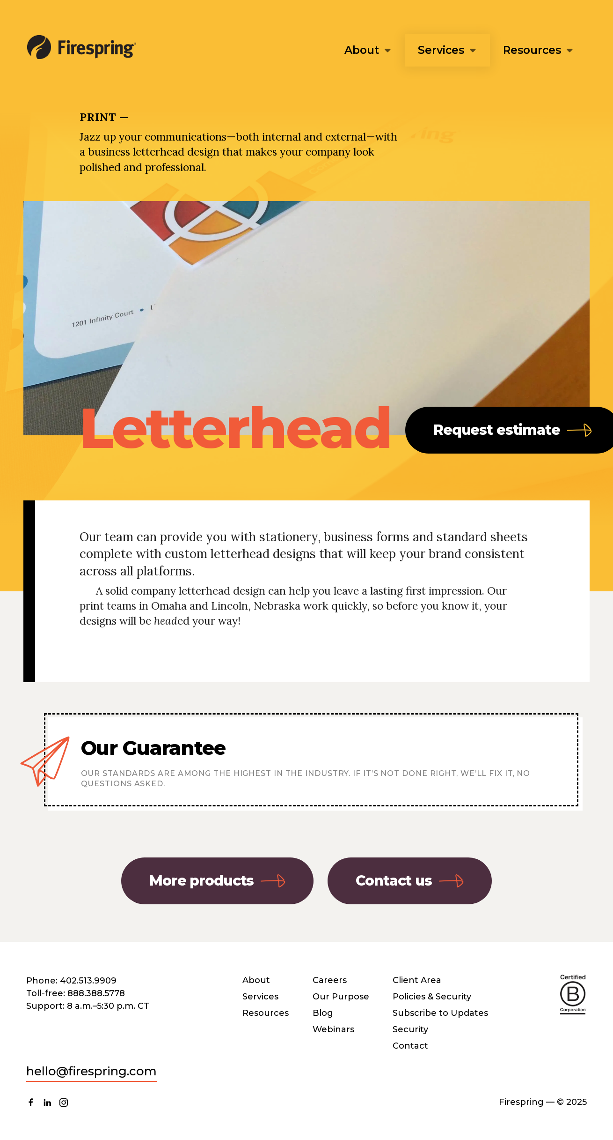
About (361, 50)
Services (441, 50)
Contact (410, 1046)
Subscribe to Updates (440, 1013)
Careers (330, 980)
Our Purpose (341, 996)
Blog (323, 1013)
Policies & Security (432, 996)
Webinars (333, 1029)
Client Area (417, 980)
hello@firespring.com (91, 1071)
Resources (532, 50)
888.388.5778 (96, 993)
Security (410, 1029)
